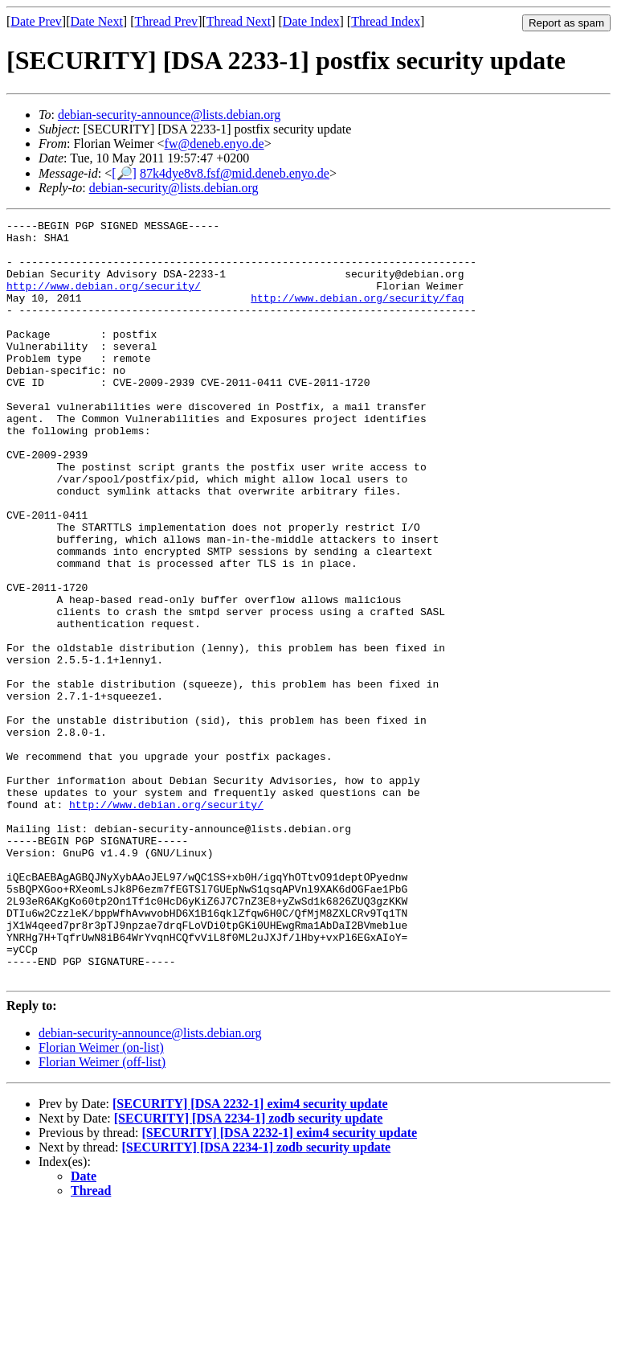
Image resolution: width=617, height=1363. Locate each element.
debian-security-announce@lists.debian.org (169, 114)
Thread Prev (166, 21)
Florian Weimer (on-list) (101, 1199)
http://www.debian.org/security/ (103, 300)
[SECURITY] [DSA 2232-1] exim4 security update (250, 1255)
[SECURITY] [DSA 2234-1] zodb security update (248, 1270)
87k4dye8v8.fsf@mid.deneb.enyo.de (234, 173)
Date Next (97, 21)
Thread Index (385, 21)
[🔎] (124, 173)
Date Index (311, 21)
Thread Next (238, 21)
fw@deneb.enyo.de (214, 143)
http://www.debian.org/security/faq (357, 314)
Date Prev (36, 21)
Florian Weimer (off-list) (102, 1214)
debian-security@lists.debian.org (174, 188)
